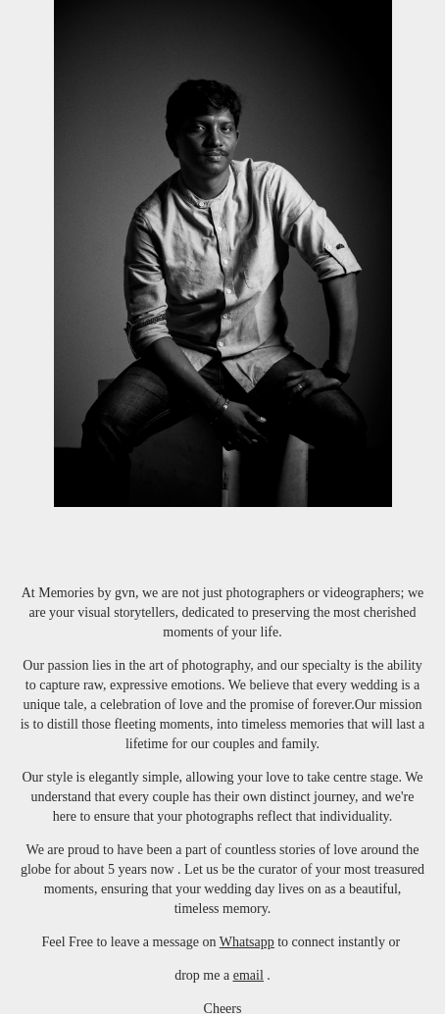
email (248, 975)
